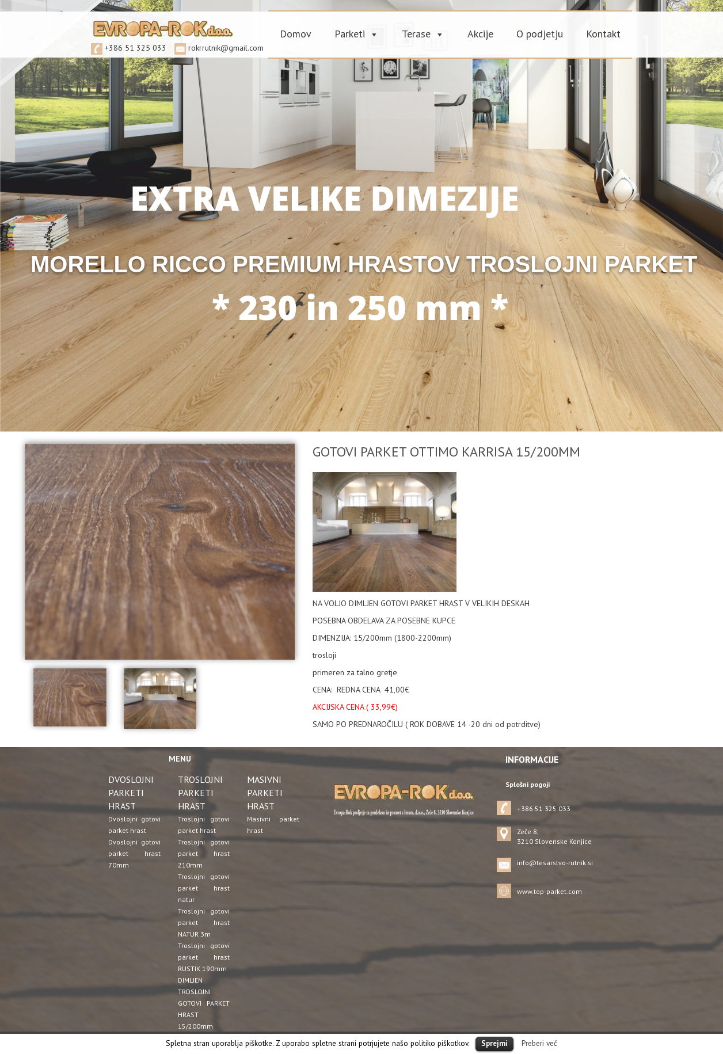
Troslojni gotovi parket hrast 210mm (204, 853)
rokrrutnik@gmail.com (226, 48)
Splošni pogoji (527, 784)
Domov (295, 33)
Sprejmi (494, 1043)
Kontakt (603, 33)
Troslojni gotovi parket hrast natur (204, 888)
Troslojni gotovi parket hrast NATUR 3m (204, 922)
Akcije (480, 33)
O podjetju (539, 33)
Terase (416, 33)
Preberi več (539, 1043)
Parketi (349, 33)
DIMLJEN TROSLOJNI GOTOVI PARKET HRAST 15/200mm (204, 1003)
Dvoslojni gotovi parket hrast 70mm (134, 853)
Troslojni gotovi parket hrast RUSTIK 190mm (204, 957)
